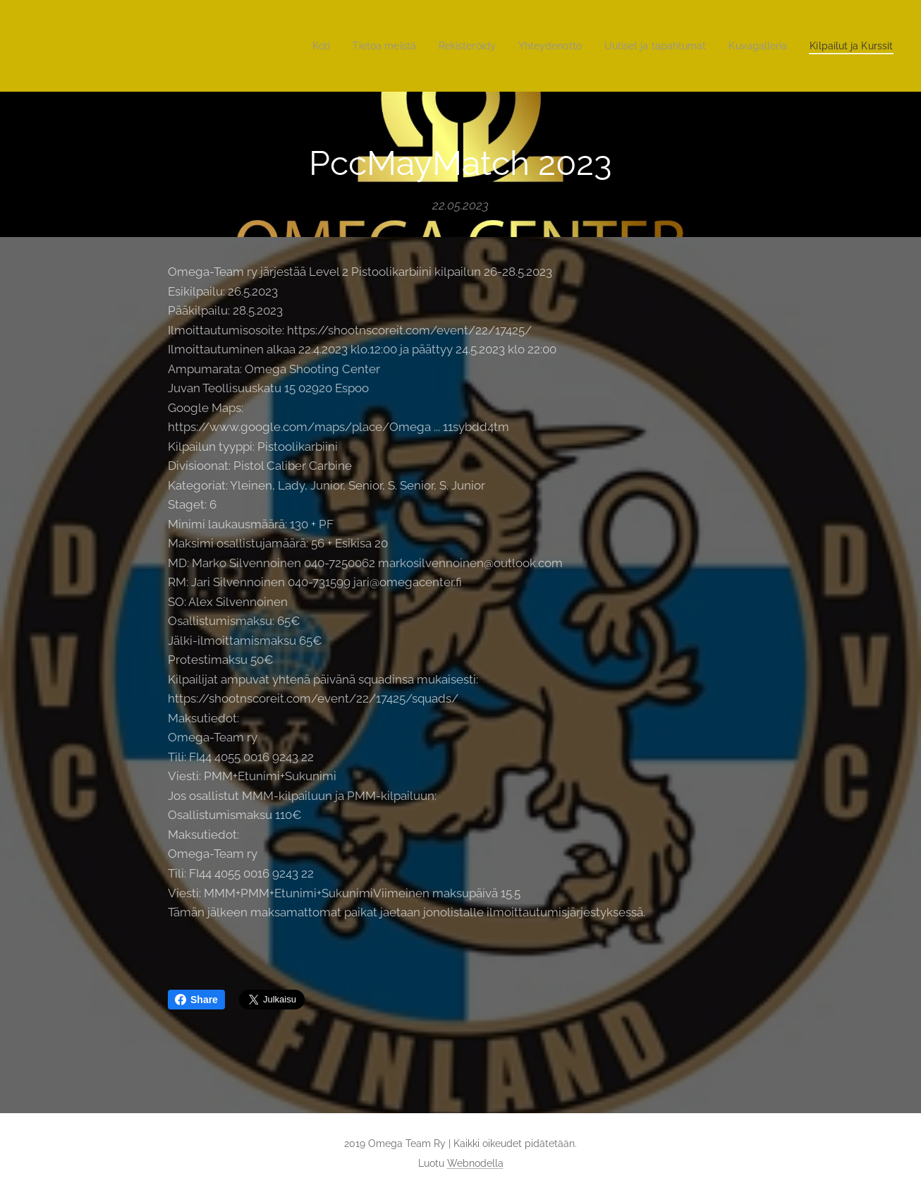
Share (196, 999)
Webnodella (475, 1163)
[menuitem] (284, 45)
